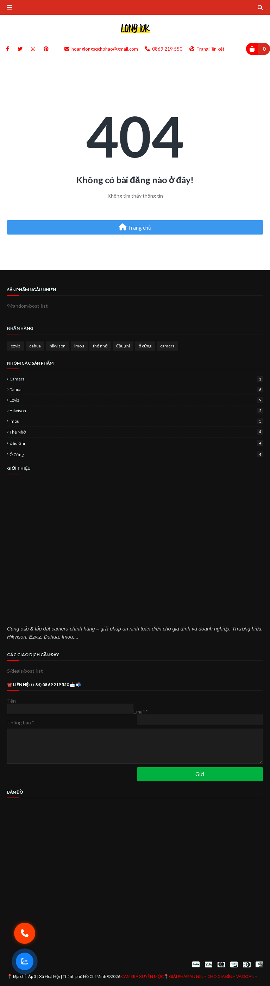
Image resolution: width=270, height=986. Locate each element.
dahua (35, 345)
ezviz (15, 345)
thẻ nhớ (100, 345)
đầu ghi (123, 345)
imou (79, 345)
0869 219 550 (163, 49)
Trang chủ (135, 227)
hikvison (57, 345)
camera (167, 345)
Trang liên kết (206, 49)
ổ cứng (145, 345)
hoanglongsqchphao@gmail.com (101, 49)
